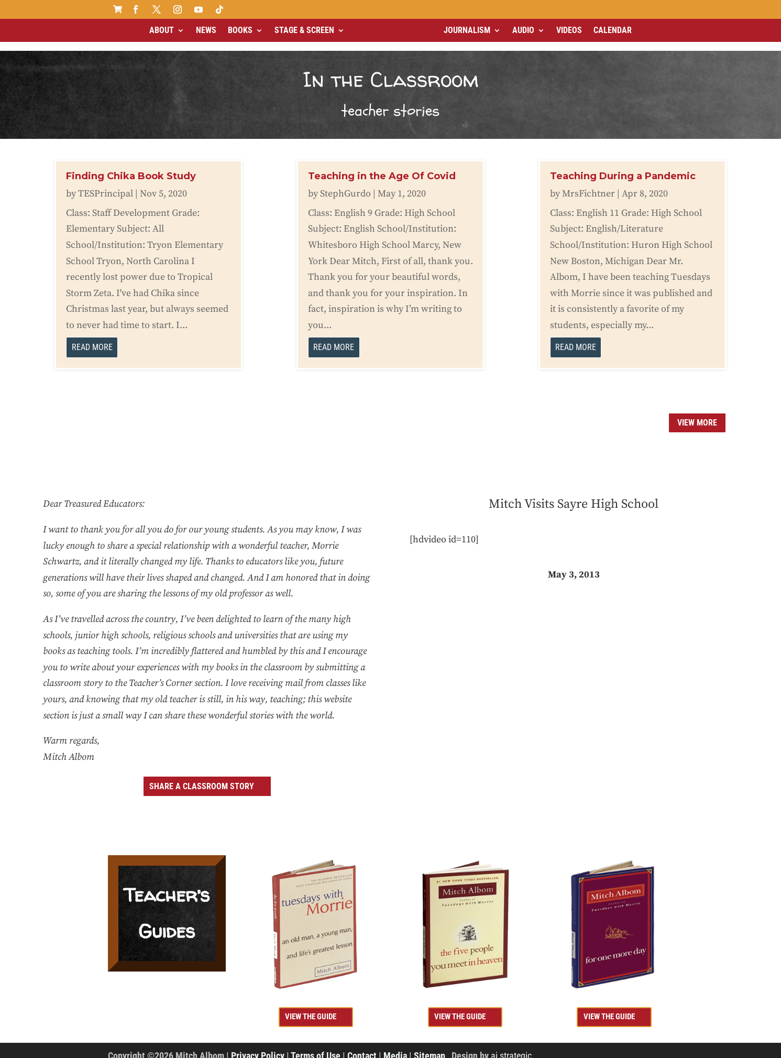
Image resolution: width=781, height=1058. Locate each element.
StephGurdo (345, 185)
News (206, 30)
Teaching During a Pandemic (623, 167)
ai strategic (511, 1046)
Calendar (612, 30)
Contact (362, 1046)
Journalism (467, 30)
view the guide (310, 1007)
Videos (569, 30)
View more (697, 414)
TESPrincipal (105, 185)
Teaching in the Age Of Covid (382, 167)
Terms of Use (315, 1046)
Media (395, 1046)
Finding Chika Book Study (131, 167)
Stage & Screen (304, 30)
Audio (523, 30)
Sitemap (429, 1046)
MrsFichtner (588, 185)
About (161, 30)
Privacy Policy (257, 1046)
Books (240, 30)
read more (92, 338)
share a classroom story (201, 777)
